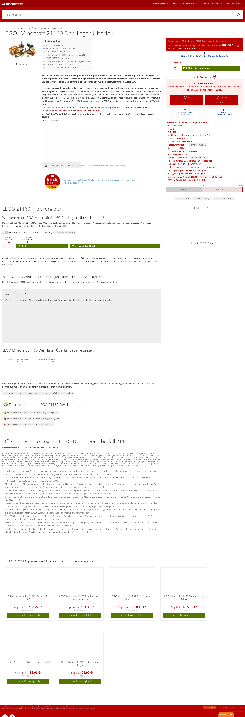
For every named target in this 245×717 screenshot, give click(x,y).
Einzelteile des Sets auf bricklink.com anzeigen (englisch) (31, 412)
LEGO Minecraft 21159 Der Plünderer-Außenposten (132, 598)
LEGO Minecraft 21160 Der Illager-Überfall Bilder (68, 54)
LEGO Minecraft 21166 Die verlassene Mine (184, 598)
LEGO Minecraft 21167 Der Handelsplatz (28, 662)
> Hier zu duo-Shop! (82, 246)
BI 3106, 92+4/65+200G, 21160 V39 (49, 360)
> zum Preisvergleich (28, 615)
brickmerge (209, 707)
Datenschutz (223, 707)
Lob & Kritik (226, 714)
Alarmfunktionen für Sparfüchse (60, 48)
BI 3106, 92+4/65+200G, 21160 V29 (18, 360)
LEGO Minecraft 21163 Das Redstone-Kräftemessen (80, 598)
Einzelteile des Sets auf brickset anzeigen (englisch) (28, 424)
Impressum (237, 707)
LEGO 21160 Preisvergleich (58, 51)
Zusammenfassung (54, 45)
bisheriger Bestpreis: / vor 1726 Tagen (191, 167)
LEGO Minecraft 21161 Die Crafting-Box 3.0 (28, 598)
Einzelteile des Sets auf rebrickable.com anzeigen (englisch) (32, 418)
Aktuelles (184, 3)
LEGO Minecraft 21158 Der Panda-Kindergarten (80, 663)
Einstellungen (233, 3)
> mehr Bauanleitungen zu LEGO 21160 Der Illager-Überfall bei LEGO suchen (38, 393)
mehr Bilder (22, 64)
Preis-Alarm (186, 86)
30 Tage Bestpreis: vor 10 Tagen (186, 173)
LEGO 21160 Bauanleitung (58, 58)
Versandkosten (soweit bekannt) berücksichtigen (31, 232)
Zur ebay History (202, 198)
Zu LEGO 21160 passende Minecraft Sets (64, 67)
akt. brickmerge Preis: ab (195, 176)
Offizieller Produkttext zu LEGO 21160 (63, 64)
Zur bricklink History (223, 198)
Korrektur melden (198, 144)
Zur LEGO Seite (182, 198)
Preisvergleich (159, 3)
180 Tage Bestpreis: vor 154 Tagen (187, 170)
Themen (210, 3)
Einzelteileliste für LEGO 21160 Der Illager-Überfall (68, 61)
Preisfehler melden (66, 232)
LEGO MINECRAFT (151, 88)
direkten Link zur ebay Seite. (98, 300)
